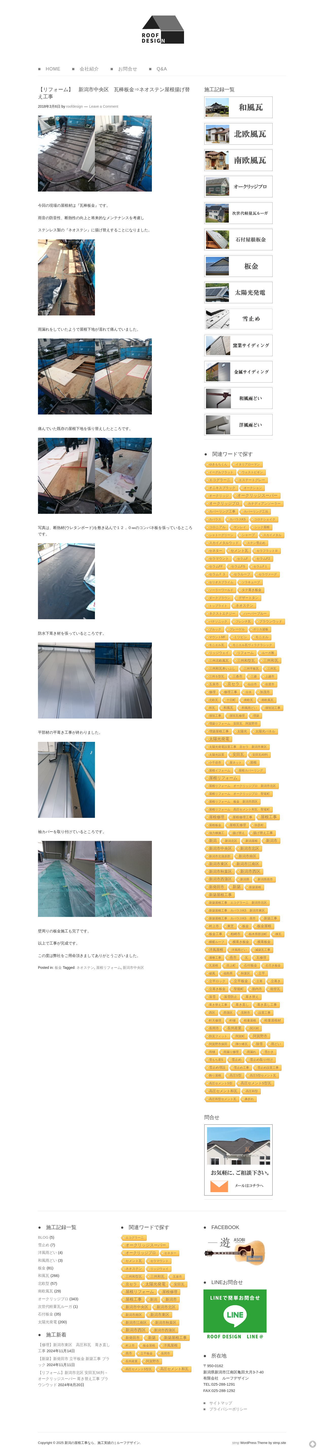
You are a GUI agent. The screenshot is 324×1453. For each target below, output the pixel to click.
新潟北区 (231, 841)
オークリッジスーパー (257, 495)
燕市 (233, 957)
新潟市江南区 (247, 864)
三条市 (237, 676)
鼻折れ (249, 1099)
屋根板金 (215, 825)
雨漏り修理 (231, 1052)
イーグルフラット (221, 472)
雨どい (276, 1044)
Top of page (312, 1444)
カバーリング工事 (222, 511)
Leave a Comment (103, 106)
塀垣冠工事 (272, 708)
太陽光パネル (265, 731)
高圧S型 (235, 1075)
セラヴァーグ (268, 574)
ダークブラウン (219, 598)
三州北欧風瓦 (219, 661)
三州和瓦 (270, 660)
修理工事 (230, 692)
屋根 (253, 762)
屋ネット (236, 762)
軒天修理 (215, 1020)
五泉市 (214, 684)
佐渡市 (269, 684)
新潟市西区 (250, 871)
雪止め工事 (241, 1067)
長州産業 (234, 1028)
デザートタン (248, 598)
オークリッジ (219, 496)
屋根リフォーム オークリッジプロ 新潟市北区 (242, 786)
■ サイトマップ (217, 1403)
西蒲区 (228, 1012)
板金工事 (215, 934)
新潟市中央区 (133, 968)
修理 (212, 692)
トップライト (218, 606)
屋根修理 (216, 817)
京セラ (233, 684)
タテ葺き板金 (251, 590)
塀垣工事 (215, 716)
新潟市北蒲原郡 (219, 856)
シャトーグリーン (221, 535)
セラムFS (238, 566)
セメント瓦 (239, 551)
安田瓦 (238, 754)
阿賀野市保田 (218, 1044)
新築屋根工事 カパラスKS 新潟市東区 (237, 910)
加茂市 (265, 692)
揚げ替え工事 (263, 833)
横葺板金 (264, 942)
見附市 (245, 1012)
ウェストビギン (252, 472)
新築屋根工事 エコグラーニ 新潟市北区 (238, 902)
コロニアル (217, 527)
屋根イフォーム (219, 770)
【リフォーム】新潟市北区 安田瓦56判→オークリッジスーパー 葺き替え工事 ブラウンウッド (73, 1378)
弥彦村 (259, 825)
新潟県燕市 (265, 879)
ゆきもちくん (218, 464)
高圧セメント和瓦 (223, 1091)
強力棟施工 (216, 833)
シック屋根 (262, 527)
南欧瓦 (248, 700)
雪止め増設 (217, 1067)
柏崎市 (235, 934)
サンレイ (240, 527)
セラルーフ (242, 574)
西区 (212, 1012)
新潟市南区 (247, 856)
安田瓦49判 (260, 755)
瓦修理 (261, 957)
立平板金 (241, 981)
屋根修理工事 (242, 817)
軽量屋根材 (273, 1020)
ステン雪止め (256, 543)
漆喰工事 (215, 957)
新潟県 (244, 879)
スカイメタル (272, 535)
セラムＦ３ (217, 574)
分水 (249, 692)
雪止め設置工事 (268, 1067)
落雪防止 (230, 997)
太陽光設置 (216, 755)
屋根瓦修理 (238, 825)
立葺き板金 (217, 989)
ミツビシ (240, 637)
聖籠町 (239, 989)
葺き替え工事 (218, 1005)
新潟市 (271, 840)
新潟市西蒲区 (220, 879)
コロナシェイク (264, 519)
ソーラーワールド (221, 590)
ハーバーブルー (255, 613)
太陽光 (242, 731)
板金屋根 (264, 926)
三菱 (254, 676)
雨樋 (212, 1052)
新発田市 (216, 887)
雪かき (269, 1052)
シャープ (248, 535)
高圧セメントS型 (220, 1083)
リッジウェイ (219, 653)
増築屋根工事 (219, 731)
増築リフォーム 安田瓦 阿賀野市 (233, 723)
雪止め (236, 1060)
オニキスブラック (222, 488)
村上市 (214, 926)
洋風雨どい (239, 950)
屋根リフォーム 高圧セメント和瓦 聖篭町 (239, 809)
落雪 (212, 997)
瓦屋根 (213, 965)
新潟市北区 (249, 848)
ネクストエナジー (222, 613)
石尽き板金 (273, 965)
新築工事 (270, 918)
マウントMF (217, 637)
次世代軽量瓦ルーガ (55, 1306)
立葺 (259, 981)
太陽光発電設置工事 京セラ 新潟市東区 (238, 747)
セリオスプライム (221, 582)
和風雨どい (249, 708)
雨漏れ (251, 1052)
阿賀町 (240, 1036)
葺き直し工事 (267, 1005)
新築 (237, 887)
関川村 (254, 1028)
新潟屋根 (252, 841)
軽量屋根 (250, 1020)
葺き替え (252, 997)
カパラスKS (238, 519)
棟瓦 (278, 934)
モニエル (262, 637)
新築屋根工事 (220, 895)
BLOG (43, 1237)
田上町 (231, 965)
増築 (256, 716)
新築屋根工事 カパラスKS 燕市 (232, 918)
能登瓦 (275, 989)
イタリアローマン (248, 464)
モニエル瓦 (216, 645)
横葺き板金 (241, 942)
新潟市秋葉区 (220, 872)
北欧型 (43, 1283)
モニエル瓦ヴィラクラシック (252, 645)
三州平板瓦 (251, 668)
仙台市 (252, 684)
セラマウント (219, 558)
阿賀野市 (260, 1036)
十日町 (231, 700)
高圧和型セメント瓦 (222, 1099)
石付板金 (250, 965)
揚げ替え (239, 833)
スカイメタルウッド (224, 543)
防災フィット (218, 1036)
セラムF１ (260, 566)
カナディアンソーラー (264, 503)
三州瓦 (271, 668)
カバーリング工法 (256, 511)
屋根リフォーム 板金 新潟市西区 (233, 801)
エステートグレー (252, 480)
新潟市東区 (218, 864)
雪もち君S (216, 1060)
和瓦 (212, 708)
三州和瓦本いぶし (222, 668)
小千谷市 (215, 762)
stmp (235, 1443)
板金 (58, 968)
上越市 (269, 676)
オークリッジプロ (224, 503)
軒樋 (233, 1020)
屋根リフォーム (108, 968)
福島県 (228, 973)
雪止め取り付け (261, 1060)
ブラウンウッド (270, 621)
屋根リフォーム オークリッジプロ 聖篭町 (239, 794)
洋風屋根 (216, 950)
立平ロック (217, 981)
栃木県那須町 (258, 934)
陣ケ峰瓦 (242, 1044)
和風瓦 (228, 708)
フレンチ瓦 (243, 621)
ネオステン (85, 968)
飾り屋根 (215, 1075)
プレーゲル (237, 629)
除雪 (259, 1044)
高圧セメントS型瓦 (256, 1083)
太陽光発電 (219, 739)
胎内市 (257, 989)
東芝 (230, 926)
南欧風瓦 (267, 700)
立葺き (276, 981)
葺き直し (242, 1005)
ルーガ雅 (268, 653)
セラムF (242, 558)
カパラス (215, 519)
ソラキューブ (251, 582)
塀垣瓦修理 (237, 716)
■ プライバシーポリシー (225, 1409)
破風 (212, 973)
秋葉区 (245, 973)
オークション (253, 488)
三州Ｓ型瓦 (216, 676)
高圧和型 (252, 1091)
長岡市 (214, 1028)
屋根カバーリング (251, 770)
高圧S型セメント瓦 (263, 1075)
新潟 (213, 841)
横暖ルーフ (216, 942)
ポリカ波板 (260, 629)
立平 (261, 973)
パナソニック (218, 621)
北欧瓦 (213, 700)
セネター (215, 551)
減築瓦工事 (262, 950)
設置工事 (264, 1012)
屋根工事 (269, 817)
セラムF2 (263, 558)
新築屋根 (255, 887)
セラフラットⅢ (267, 551)
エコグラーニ (219, 480)
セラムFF (216, 566)
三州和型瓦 (246, 660)
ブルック (215, 629)
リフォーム (245, 653)
